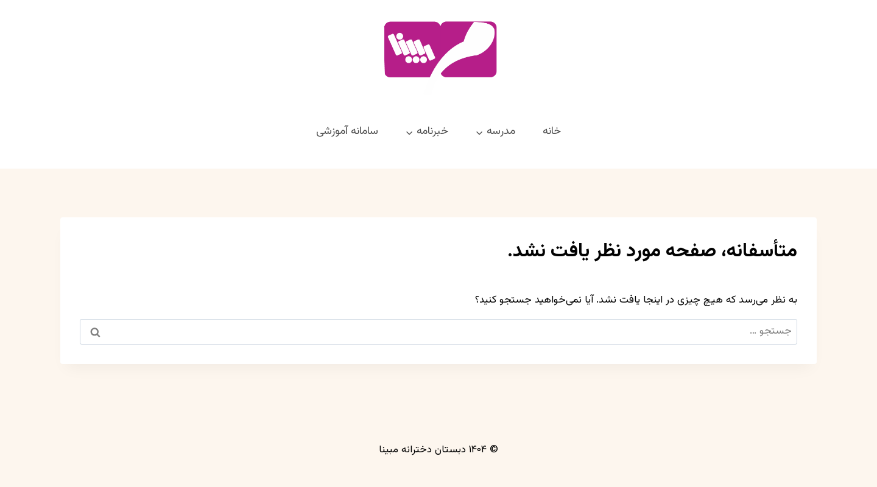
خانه (552, 131)
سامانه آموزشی (347, 131)
